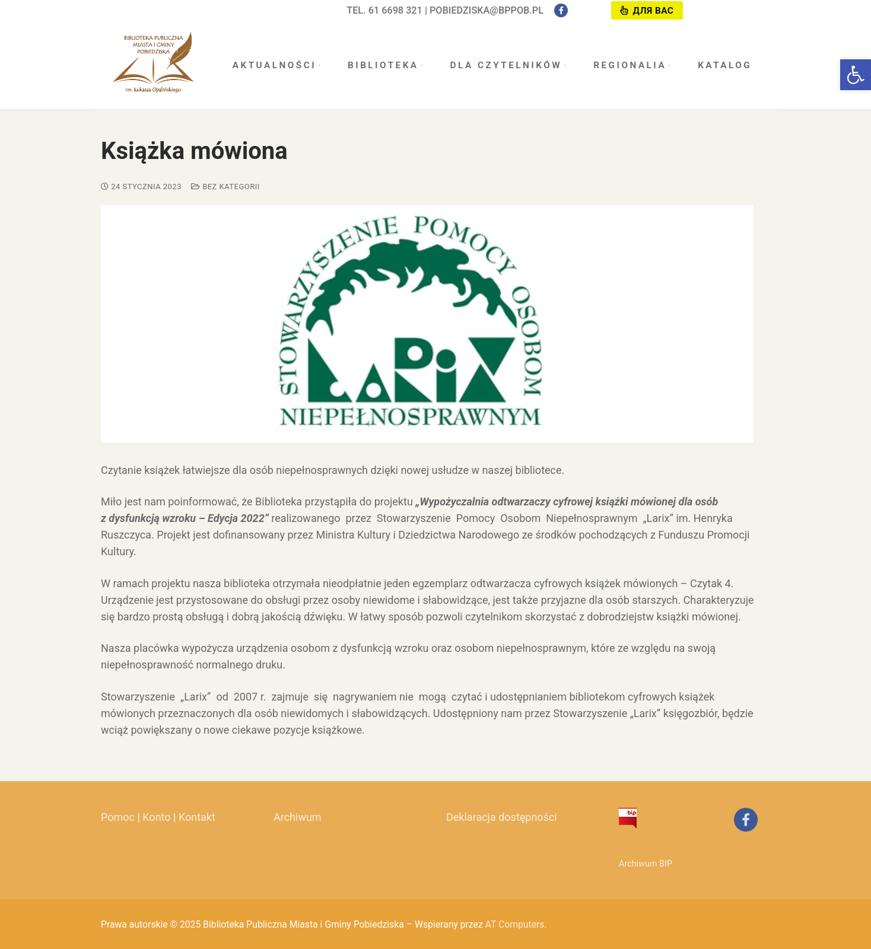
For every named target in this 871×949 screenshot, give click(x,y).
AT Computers (515, 924)
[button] (855, 74)
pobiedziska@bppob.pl (486, 10)
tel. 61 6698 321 (384, 10)
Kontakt (197, 817)
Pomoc (118, 817)
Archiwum (298, 817)
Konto (156, 817)
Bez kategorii (225, 186)
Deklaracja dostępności (501, 817)
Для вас (646, 10)
